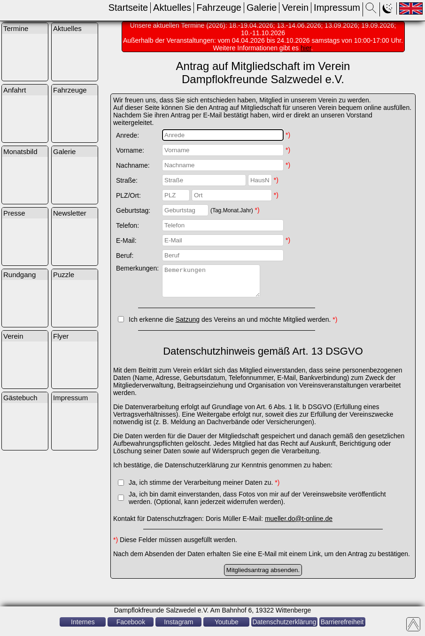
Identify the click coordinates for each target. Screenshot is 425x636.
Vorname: (130, 150)
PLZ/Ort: (128, 195)
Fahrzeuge (218, 7)
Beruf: (124, 255)
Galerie (262, 7)
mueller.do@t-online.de (298, 524)
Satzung (188, 325)
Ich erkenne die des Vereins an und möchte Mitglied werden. (233, 325)
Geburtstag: (133, 210)
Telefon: (127, 225)
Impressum (337, 7)
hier (306, 48)
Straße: (127, 180)
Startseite (128, 7)
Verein (295, 7)
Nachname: (133, 165)
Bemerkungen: (137, 268)
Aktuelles (172, 7)
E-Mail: (126, 240)
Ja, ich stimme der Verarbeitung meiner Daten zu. (204, 488)
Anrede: (127, 135)
